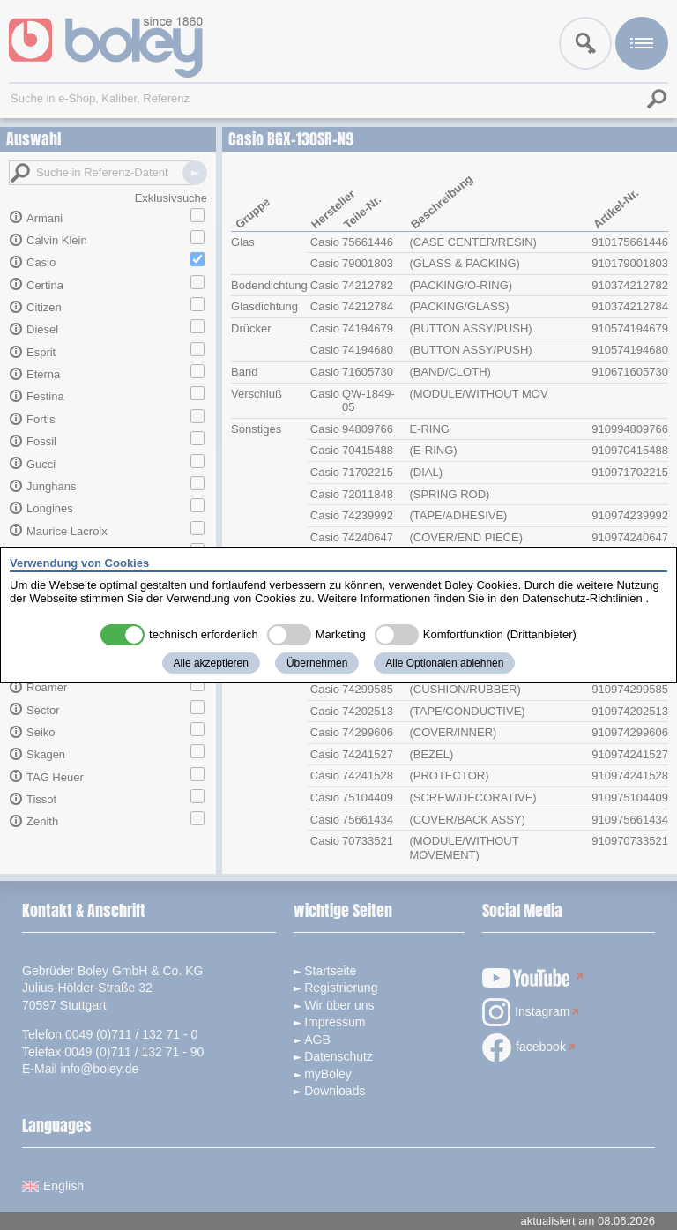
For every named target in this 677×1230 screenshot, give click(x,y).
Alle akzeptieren (211, 663)
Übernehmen (316, 663)
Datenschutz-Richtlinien (582, 598)
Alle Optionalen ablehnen (444, 663)
